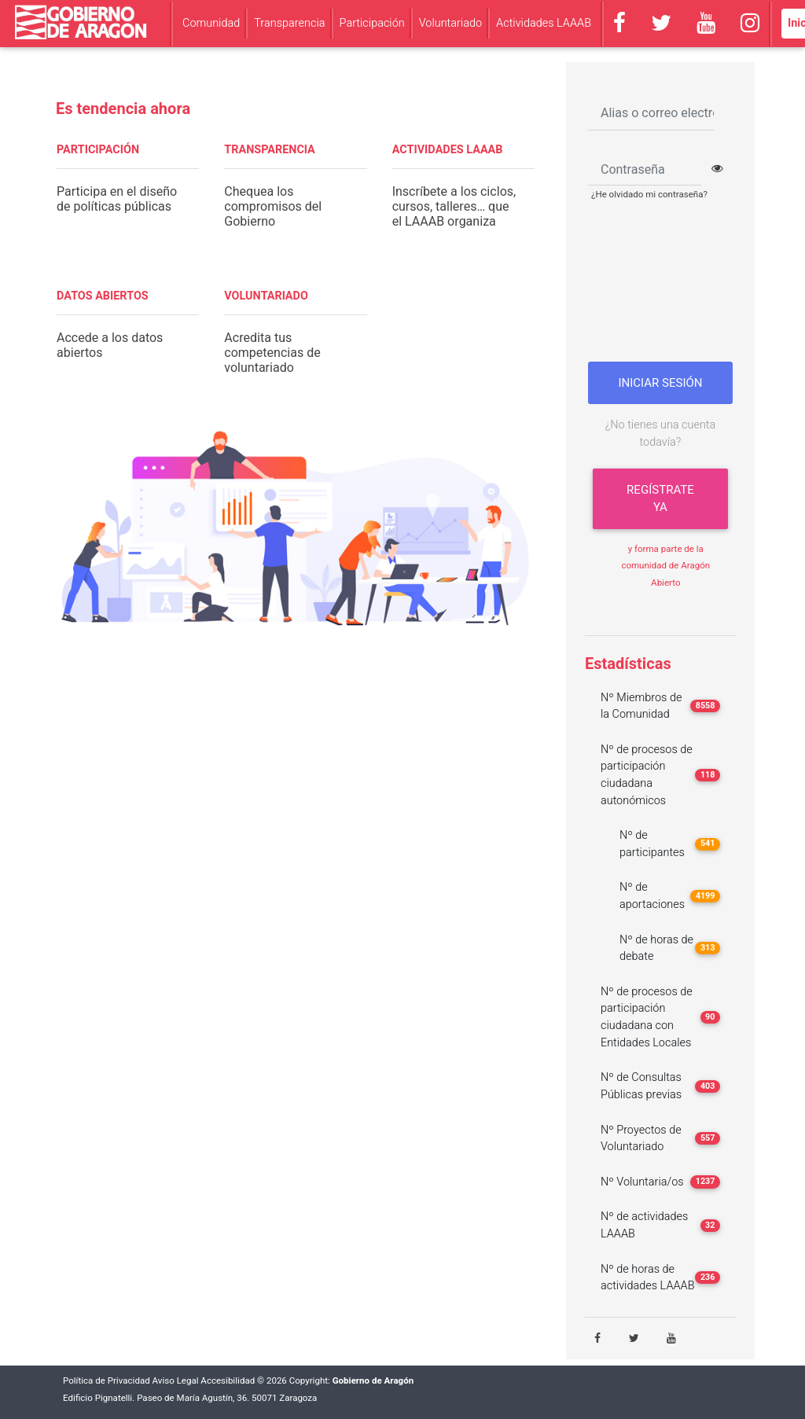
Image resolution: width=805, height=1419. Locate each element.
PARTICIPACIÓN (98, 150)
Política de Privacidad (106, 1381)
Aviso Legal (176, 1381)
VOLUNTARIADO (266, 296)
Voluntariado (450, 23)
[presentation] (665, 287)
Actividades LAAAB (543, 23)
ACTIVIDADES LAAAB (447, 150)
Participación (372, 23)
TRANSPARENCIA (269, 150)
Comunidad (211, 23)
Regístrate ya (660, 499)
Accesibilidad (227, 1381)
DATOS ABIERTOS (103, 296)
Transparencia (289, 23)
